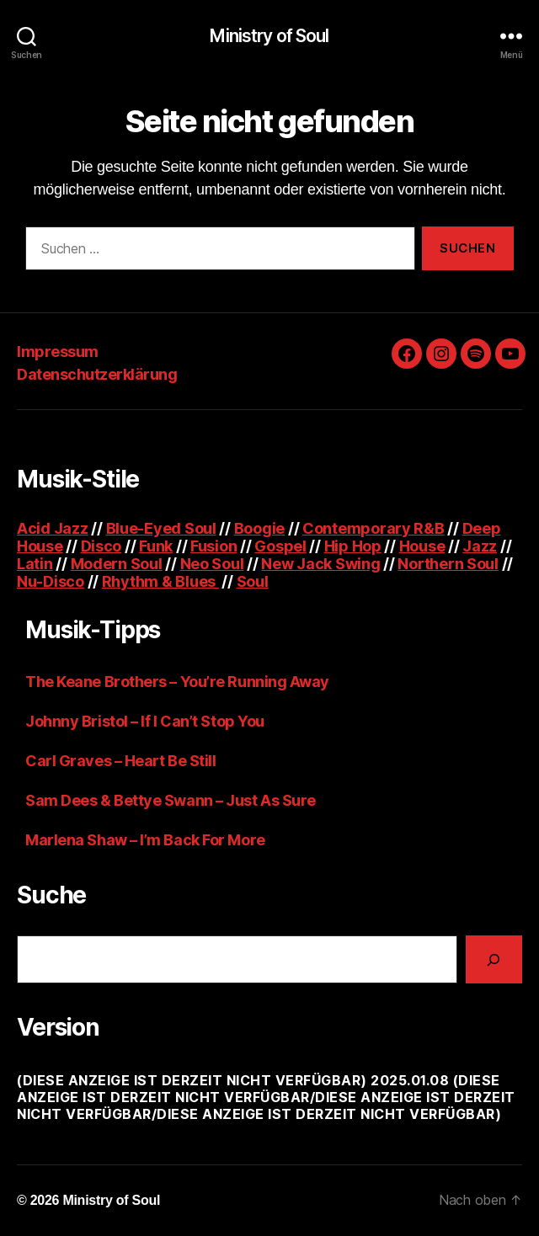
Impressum (58, 351)
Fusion (213, 546)
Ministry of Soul (269, 36)
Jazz (479, 546)
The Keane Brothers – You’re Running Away (177, 681)
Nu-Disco (50, 581)
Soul (253, 581)
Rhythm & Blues (160, 581)
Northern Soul (448, 564)
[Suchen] (494, 959)
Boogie (259, 528)
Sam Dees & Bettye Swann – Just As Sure (170, 800)
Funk (156, 546)
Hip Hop (353, 546)
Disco (101, 546)
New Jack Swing (320, 564)
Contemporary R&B (373, 528)
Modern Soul (117, 564)
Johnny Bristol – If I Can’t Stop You (144, 721)
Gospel (280, 546)
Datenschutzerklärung (97, 374)
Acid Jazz (52, 528)
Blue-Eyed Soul (161, 528)
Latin (35, 564)
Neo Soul (212, 564)
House (422, 546)
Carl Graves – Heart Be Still (120, 761)
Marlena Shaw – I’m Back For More (145, 840)
